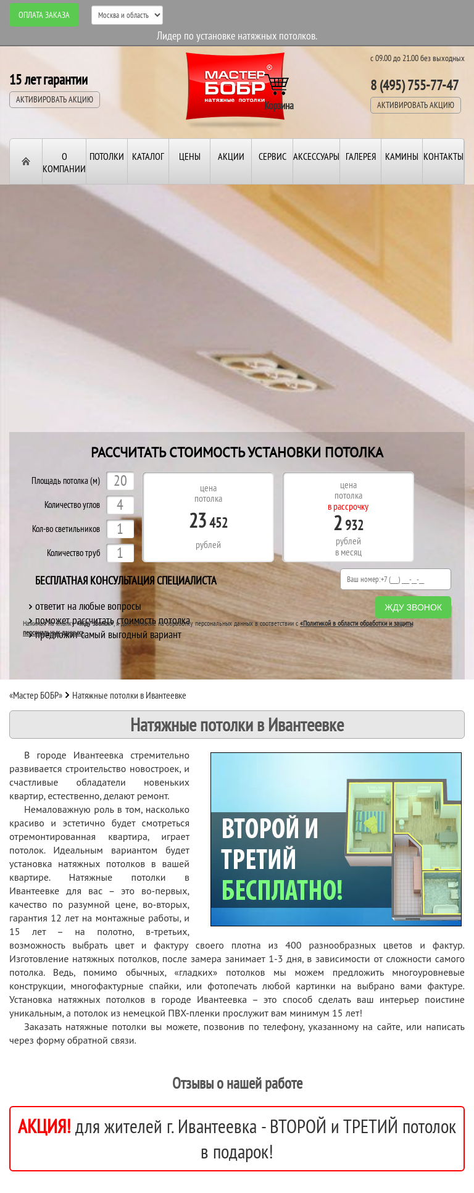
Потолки (106, 156)
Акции (231, 156)
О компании (64, 162)
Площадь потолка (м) (65, 481)
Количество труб (73, 553)
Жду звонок (413, 607)
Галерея (361, 156)
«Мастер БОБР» (35, 695)
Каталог (148, 156)
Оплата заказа (44, 14)
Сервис (272, 156)
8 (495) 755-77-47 (414, 85)
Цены (190, 156)
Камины (401, 156)
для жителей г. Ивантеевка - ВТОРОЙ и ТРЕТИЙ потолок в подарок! (237, 1138)
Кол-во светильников (66, 529)
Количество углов (72, 505)
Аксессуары (316, 156)
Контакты (443, 156)
